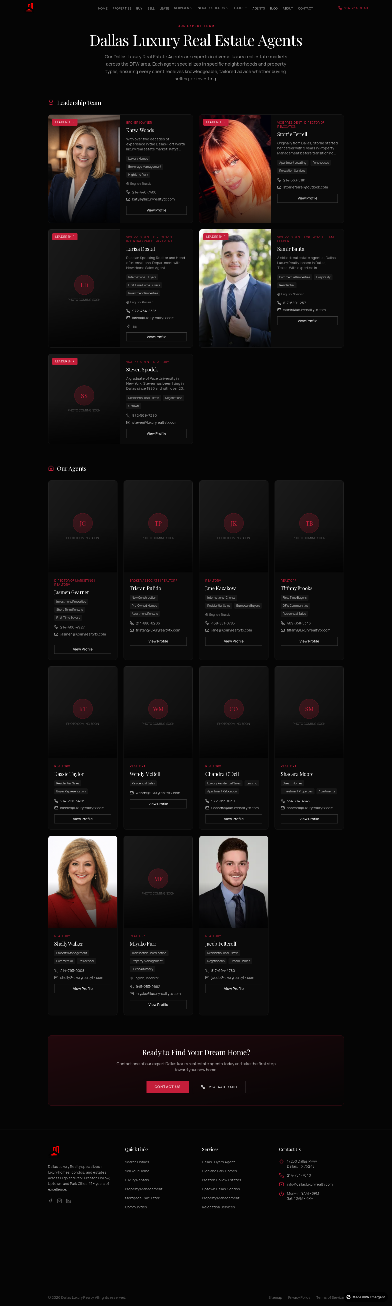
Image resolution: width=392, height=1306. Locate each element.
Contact (305, 8)
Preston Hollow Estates (221, 1180)
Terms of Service (330, 1297)
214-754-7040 (299, 1175)
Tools (241, 8)
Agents (258, 8)
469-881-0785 (220, 627)
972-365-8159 (220, 805)
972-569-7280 (141, 420)
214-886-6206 (145, 627)
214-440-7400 (141, 192)
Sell (151, 8)
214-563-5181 (291, 180)
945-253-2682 (145, 991)
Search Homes (137, 1162)
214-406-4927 (69, 631)
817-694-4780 (220, 975)
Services (183, 8)
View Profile (156, 210)
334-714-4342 (295, 805)
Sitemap (275, 1297)
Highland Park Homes (219, 1171)
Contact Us (167, 1086)
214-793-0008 (69, 975)
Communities (136, 1207)
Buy (139, 8)
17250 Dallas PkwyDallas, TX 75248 (302, 1164)
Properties (121, 8)
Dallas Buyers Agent (218, 1162)
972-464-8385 (141, 315)
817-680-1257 (291, 307)
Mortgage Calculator (142, 1198)
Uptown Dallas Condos (221, 1189)
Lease (164, 8)
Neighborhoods (213, 8)
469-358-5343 (296, 627)
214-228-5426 (69, 805)
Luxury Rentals (137, 1180)
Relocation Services (218, 1207)
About (288, 8)
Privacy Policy (299, 1297)
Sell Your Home (137, 1171)
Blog (274, 8)
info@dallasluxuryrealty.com (310, 1184)
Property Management (143, 1189)
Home (103, 8)
